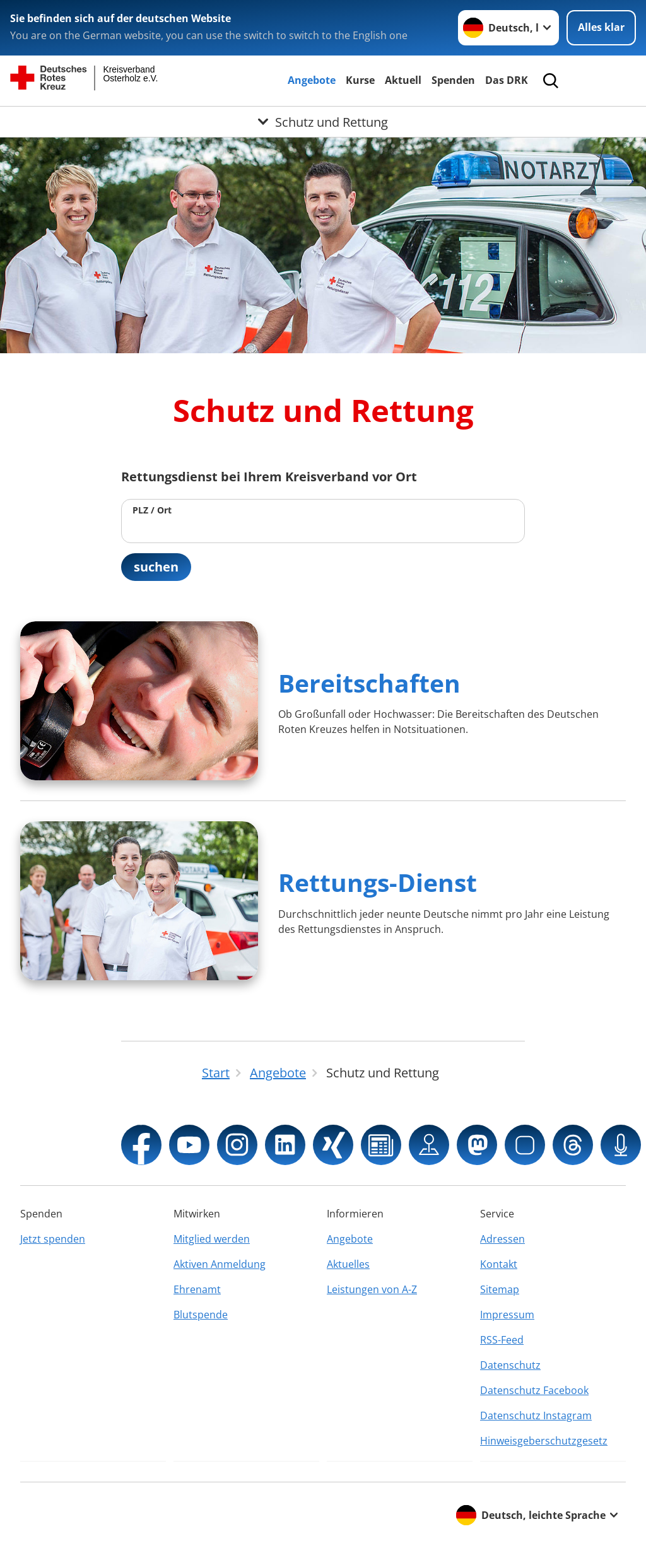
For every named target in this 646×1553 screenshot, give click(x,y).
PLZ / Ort (152, 510)
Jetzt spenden (52, 1239)
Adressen (502, 1239)
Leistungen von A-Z (372, 1289)
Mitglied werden (211, 1239)
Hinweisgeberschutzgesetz (544, 1441)
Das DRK (506, 80)
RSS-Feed (502, 1340)
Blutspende (200, 1315)
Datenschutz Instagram (536, 1415)
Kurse (360, 80)
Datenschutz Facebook (534, 1390)
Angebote (312, 80)
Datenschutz (510, 1365)
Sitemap (499, 1289)
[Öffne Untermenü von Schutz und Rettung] (323, 122)
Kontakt (498, 1264)
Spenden (453, 80)
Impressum (507, 1315)
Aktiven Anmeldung (219, 1264)
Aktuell (403, 80)
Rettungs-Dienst (377, 882)
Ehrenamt (197, 1289)
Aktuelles (348, 1264)
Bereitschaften (369, 683)
